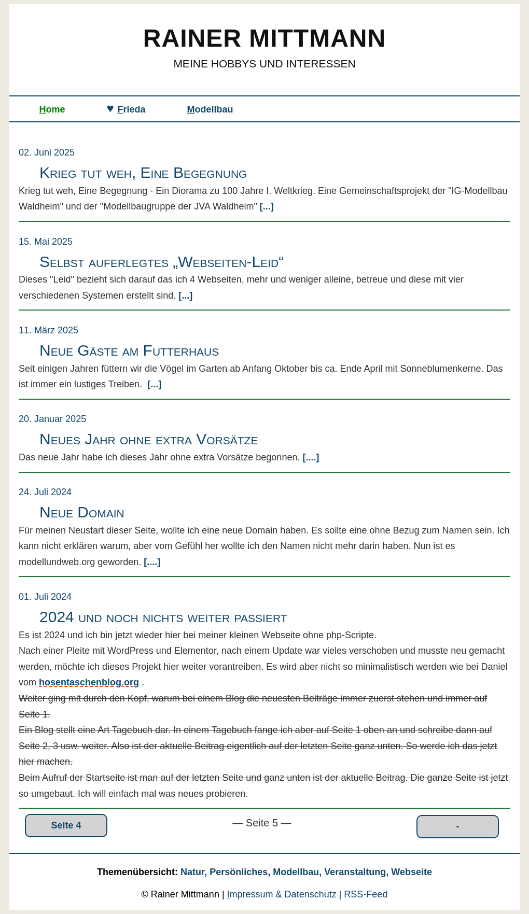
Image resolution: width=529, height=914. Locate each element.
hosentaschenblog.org (89, 682)
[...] (265, 206)
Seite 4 (66, 825)
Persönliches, (241, 872)
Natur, (195, 872)
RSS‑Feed (365, 894)
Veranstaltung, (357, 872)
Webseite (411, 872)
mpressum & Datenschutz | (285, 894)
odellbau (210, 109)
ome (52, 109)
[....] (309, 457)
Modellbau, (298, 872)
